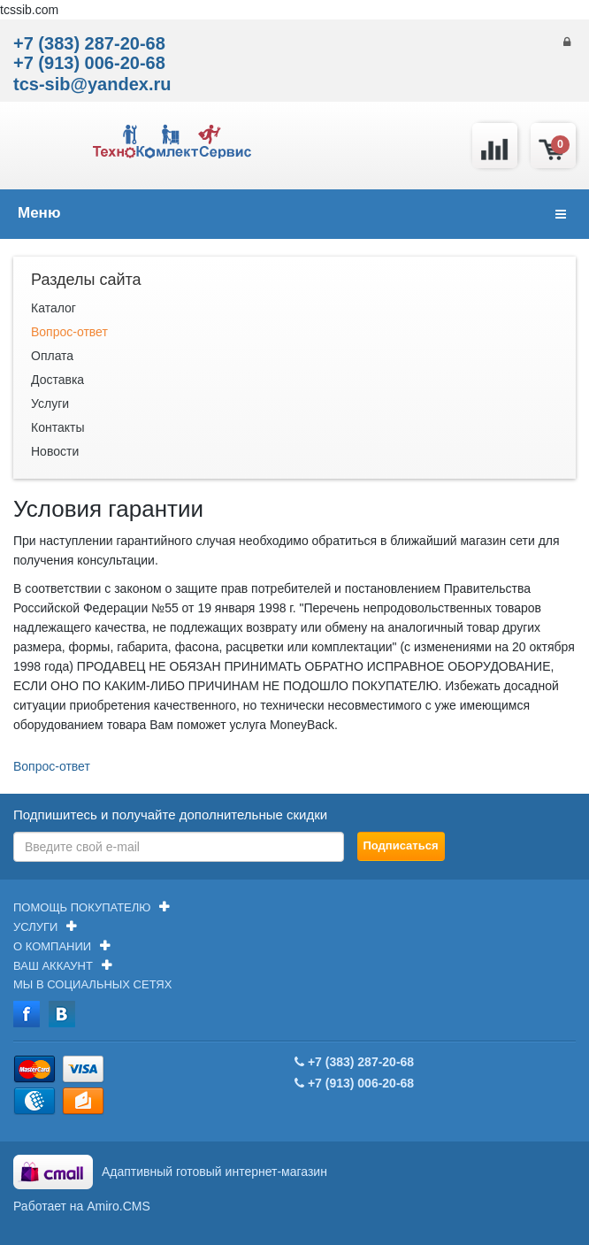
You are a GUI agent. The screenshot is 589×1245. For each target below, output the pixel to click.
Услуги (50, 403)
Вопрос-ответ (69, 332)
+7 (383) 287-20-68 (89, 43)
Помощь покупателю (81, 907)
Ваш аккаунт (53, 965)
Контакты (57, 427)
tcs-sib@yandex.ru (92, 84)
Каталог (53, 308)
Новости (55, 451)
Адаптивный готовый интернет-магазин (214, 1171)
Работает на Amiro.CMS (81, 1206)
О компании (52, 946)
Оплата (52, 356)
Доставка (57, 380)
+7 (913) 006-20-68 (89, 63)
